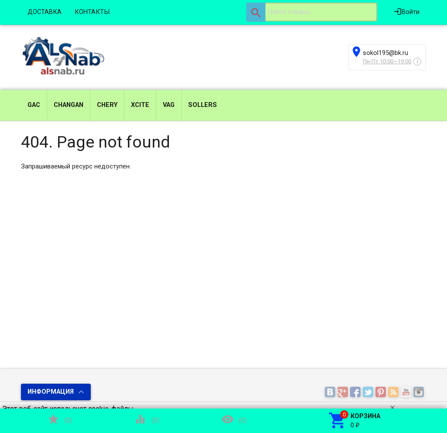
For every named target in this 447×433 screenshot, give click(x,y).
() (59, 419)
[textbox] (311, 12)
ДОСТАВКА (45, 12)
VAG (169, 105)
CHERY (107, 105)
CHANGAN (68, 105)
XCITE (140, 105)
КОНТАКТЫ (92, 12)
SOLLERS (202, 105)
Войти (406, 11)
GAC (34, 105)
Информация (51, 391)
